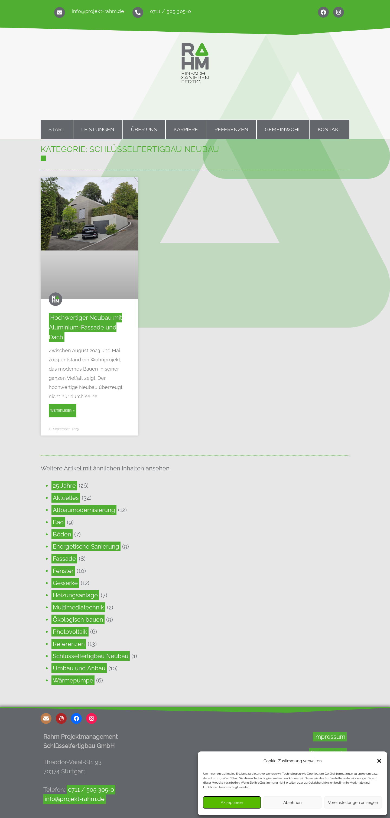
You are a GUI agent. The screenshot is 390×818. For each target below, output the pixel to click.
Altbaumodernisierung (84, 509)
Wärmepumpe (73, 680)
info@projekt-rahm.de (98, 11)
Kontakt (330, 129)
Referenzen (231, 129)
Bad (58, 522)
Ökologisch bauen (78, 619)
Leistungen (97, 129)
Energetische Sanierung (86, 546)
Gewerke (65, 582)
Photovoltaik (70, 631)
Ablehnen (292, 802)
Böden (62, 534)
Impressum (329, 736)
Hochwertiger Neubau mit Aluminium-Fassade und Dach (85, 327)
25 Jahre (64, 485)
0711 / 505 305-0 (170, 11)
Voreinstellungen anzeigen (353, 802)
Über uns (144, 129)
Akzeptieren (232, 802)
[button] (379, 761)
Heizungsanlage (75, 595)
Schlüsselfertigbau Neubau (90, 655)
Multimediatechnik (78, 607)
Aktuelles (66, 497)
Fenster (63, 570)
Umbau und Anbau (79, 668)
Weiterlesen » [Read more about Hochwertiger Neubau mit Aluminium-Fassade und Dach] (62, 411)
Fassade (64, 558)
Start (56, 129)
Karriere (186, 129)
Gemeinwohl (283, 129)
